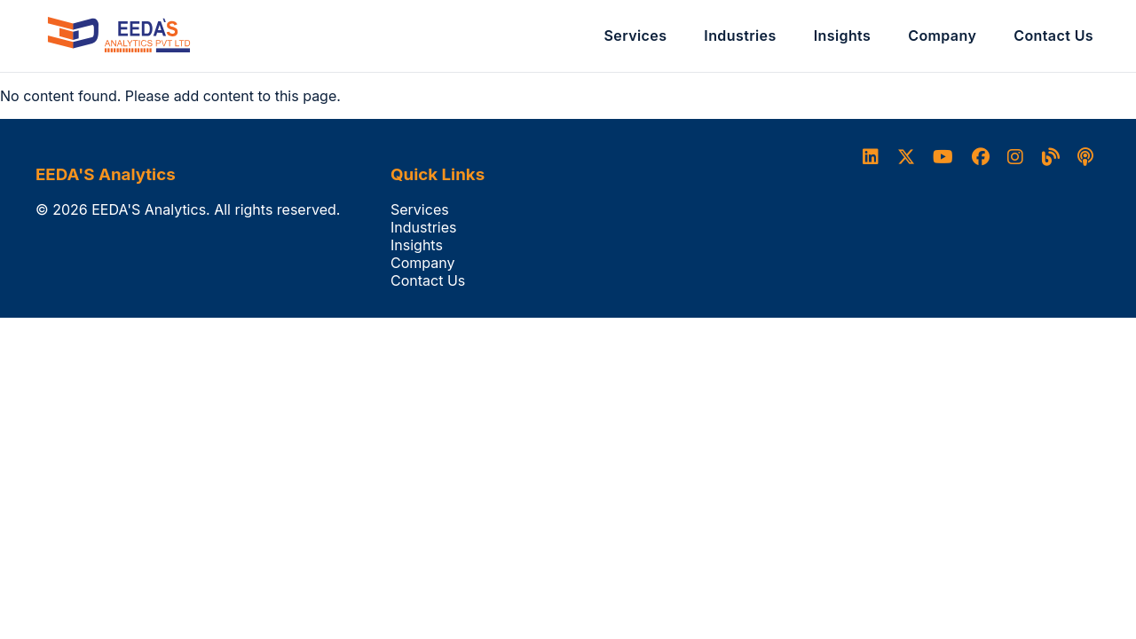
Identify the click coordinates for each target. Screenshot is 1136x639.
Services (635, 35)
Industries (740, 35)
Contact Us (1053, 35)
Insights (843, 35)
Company (942, 35)
